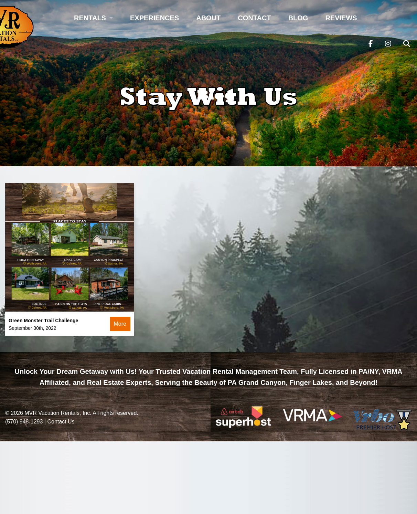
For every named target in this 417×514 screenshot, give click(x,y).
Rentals (90, 18)
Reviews (341, 18)
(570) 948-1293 (24, 421)
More (120, 324)
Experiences (154, 18)
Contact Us (60, 421)
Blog (298, 18)
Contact (254, 18)
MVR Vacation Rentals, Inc (57, 413)
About (208, 18)
